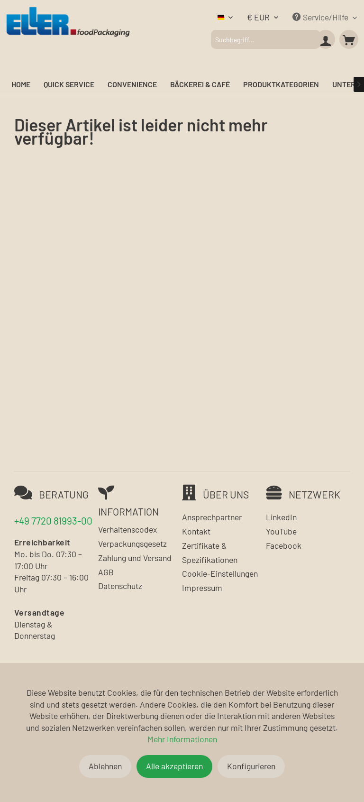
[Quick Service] (69, 84)
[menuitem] (265, 39)
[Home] (21, 84)
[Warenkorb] (348, 39)
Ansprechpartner (212, 517)
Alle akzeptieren (174, 766)
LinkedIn (281, 517)
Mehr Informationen (182, 739)
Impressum (202, 587)
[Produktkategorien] (281, 84)
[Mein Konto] (325, 39)
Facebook (283, 545)
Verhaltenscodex (127, 529)
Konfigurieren (251, 766)
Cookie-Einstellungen (220, 573)
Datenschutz (120, 586)
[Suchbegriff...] (265, 39)
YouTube (281, 531)
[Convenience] (132, 84)
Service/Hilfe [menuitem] (321, 17)
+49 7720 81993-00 (53, 520)
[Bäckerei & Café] (200, 84)
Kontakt (196, 531)
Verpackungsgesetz (132, 543)
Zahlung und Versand (135, 558)
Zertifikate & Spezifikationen (209, 552)
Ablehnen (105, 766)
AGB (106, 572)
